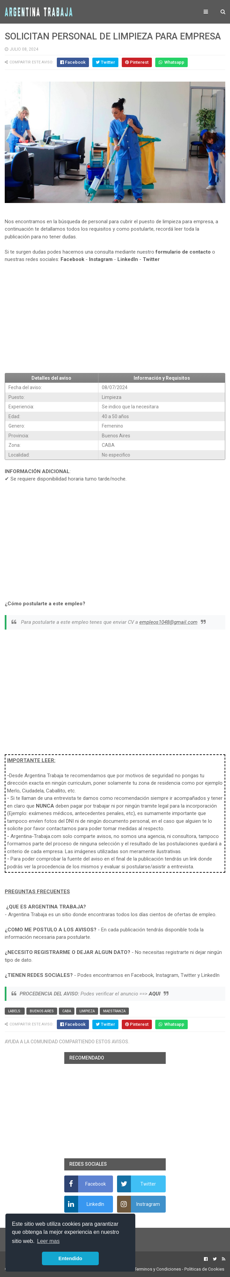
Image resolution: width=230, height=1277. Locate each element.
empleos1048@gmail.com (168, 622)
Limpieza (87, 1011)
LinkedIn (127, 259)
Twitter (151, 259)
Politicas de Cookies (204, 1269)
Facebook (72, 259)
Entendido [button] (70, 1258)
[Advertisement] (115, 318)
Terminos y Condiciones (157, 1269)
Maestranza (114, 1011)
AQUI (154, 994)
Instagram (101, 259)
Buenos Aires (42, 1011)
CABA (66, 1011)
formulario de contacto (183, 252)
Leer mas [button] (48, 1241)
